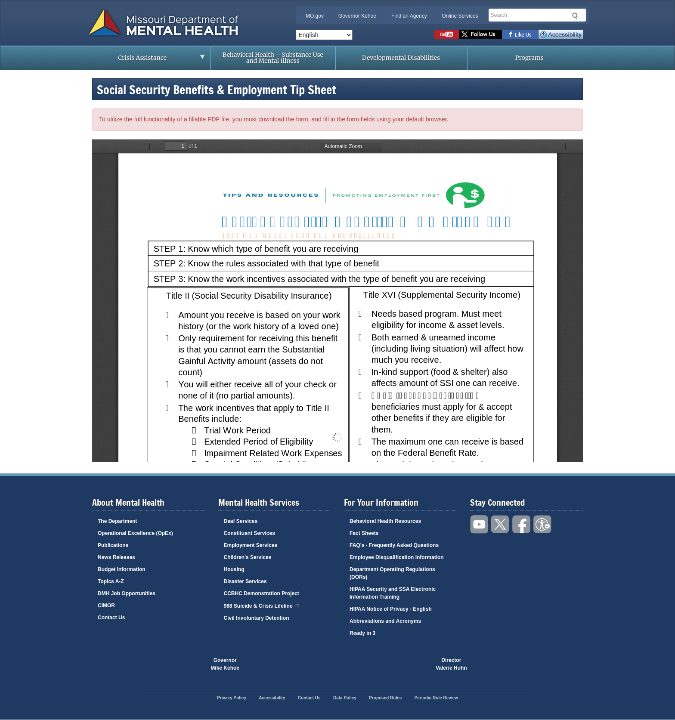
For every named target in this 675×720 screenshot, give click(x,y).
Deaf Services (241, 521)
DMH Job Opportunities (126, 593)
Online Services (460, 16)
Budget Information (122, 569)
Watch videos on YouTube (446, 34)
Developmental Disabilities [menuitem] (401, 58)
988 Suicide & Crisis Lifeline (262, 605)
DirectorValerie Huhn (451, 664)
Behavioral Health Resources (385, 521)
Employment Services (251, 545)
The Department (117, 521)
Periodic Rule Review (436, 697)
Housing (234, 569)
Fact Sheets (364, 533)
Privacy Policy (231, 697)
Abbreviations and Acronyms (385, 621)
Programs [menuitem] (529, 58)
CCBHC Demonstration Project (261, 593)
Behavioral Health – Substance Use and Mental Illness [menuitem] (273, 58)
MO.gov (315, 16)
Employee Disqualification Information (397, 557)
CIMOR (106, 606)
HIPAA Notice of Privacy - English (391, 609)
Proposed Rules (385, 697)
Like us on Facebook (520, 34)
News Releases (116, 557)
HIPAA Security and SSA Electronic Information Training (393, 593)
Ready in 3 (362, 633)
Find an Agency (409, 16)
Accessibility (561, 34)
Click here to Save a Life (387, 664)
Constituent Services (249, 533)
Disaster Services (245, 581)
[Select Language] (324, 35)
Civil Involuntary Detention (256, 618)
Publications (113, 545)
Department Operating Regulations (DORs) (392, 573)
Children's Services (248, 557)
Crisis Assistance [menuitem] (145, 60)
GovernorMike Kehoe (225, 664)
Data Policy (344, 697)
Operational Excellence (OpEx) (135, 533)
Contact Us (111, 618)
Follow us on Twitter (480, 34)
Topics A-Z (111, 581)
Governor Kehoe (357, 16)
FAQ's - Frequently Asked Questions (394, 545)
